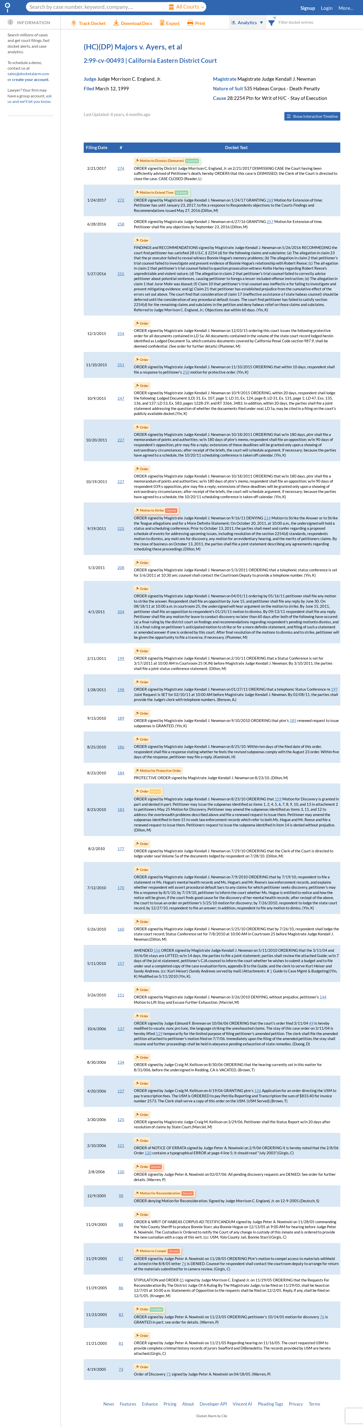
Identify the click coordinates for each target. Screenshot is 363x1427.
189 (120, 718)
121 (120, 1145)
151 (120, 995)
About (188, 1404)
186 (120, 747)
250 (186, 372)
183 (120, 809)
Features (128, 1404)
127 (120, 1091)
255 (120, 274)
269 (270, 200)
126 (257, 1090)
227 (120, 440)
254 (120, 333)
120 (148, 1153)
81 (121, 1343)
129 (159, 1033)
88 (121, 1224)
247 (120, 398)
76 (184, 1264)
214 (267, 518)
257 (270, 221)
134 (120, 1062)
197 (334, 689)
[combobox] (272, 22)
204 (120, 612)
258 (120, 224)
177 (120, 849)
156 (157, 950)
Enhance (150, 1404)
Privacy (296, 1404)
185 (293, 720)
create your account (30, 79)
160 (120, 929)
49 (311, 1023)
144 (323, 997)
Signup (307, 8)
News (108, 1404)
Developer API (213, 1404)
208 (120, 568)
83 (121, 1314)
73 (121, 1369)
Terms (314, 1404)
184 (120, 773)
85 (181, 1280)
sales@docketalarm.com (28, 73)
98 (121, 1196)
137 (120, 1029)
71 (168, 1374)
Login (327, 8)
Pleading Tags (270, 1404)
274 (120, 168)
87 (121, 1258)
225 (120, 528)
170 (120, 888)
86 (121, 1288)
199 (120, 658)
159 (278, 799)
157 (120, 963)
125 (120, 1119)
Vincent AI (242, 1404)
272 (120, 200)
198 (120, 690)
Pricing (170, 1404)
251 (120, 365)
